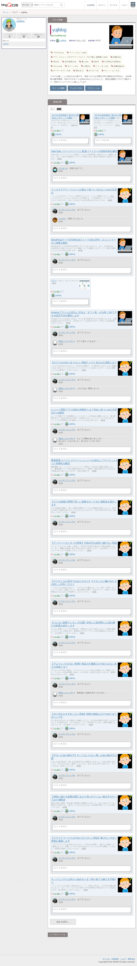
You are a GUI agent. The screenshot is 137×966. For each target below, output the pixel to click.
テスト (54, 280)
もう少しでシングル (66, 210)
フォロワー (24, 36)
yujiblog (59, 29)
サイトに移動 (58, 88)
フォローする (76, 88)
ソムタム (62, 218)
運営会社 (131, 959)
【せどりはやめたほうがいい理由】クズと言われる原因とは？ (84, 362)
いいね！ (57, 130)
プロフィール (93, 88)
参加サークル (38, 36)
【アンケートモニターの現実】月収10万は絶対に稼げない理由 (84, 543)
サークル (106, 959)
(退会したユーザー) (66, 341)
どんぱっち (63, 168)
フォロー (10, 36)
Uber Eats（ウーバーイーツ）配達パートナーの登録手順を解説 (84, 151)
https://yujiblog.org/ (58, 35)
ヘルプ (123, 959)
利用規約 (115, 959)
